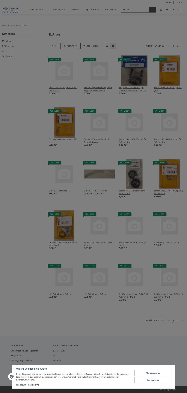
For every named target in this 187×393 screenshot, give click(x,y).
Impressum (21, 385)
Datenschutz (33, 385)
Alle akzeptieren (153, 373)
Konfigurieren (153, 380)
